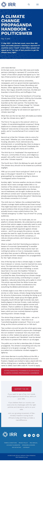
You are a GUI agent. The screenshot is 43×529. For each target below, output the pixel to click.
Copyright (26, 447)
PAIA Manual (34, 442)
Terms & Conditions (10, 442)
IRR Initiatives (16, 447)
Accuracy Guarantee (13, 445)
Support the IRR (21, 389)
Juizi (26, 457)
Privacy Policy (23, 442)
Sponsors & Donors (28, 445)
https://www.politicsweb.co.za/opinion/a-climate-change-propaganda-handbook (22, 372)
